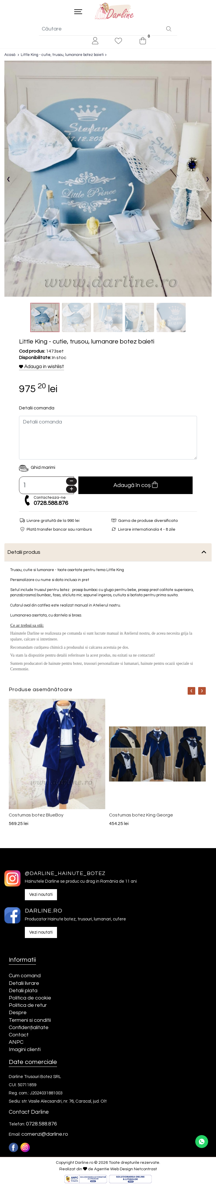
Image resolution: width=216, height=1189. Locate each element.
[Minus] (71, 484)
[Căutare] (168, 32)
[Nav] (191, 693)
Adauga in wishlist (41, 369)
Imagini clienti (25, 1052)
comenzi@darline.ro (44, 1137)
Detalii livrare (24, 986)
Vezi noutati (41, 897)
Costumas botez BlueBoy (36, 817)
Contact (19, 1037)
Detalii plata (23, 993)
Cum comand (25, 978)
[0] (143, 44)
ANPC (16, 1045)
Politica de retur (28, 1008)
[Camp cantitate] (46, 488)
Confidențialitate (29, 1030)
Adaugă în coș (135, 487)
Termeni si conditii (30, 1023)
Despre (18, 1015)
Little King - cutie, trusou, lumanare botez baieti (62, 57)
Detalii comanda (36, 410)
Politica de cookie (30, 1000)
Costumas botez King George (141, 817)
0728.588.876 (51, 506)
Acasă (9, 57)
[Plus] (71, 492)
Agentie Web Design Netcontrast (125, 1172)
